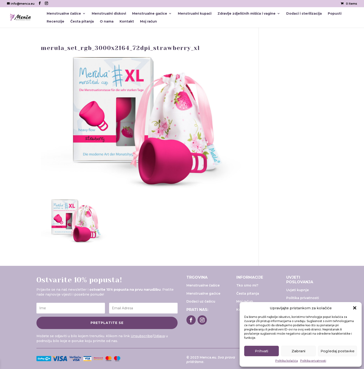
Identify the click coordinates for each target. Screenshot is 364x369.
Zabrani (298, 351)
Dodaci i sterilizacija (304, 14)
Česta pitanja (82, 21)
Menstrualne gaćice (149, 14)
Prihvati (261, 351)
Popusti (334, 14)
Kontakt (127, 21)
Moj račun (148, 21)
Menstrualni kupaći (194, 14)
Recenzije (55, 21)
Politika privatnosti (313, 360)
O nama (107, 21)
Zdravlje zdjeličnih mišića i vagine (247, 14)
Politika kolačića (286, 360)
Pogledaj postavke (337, 351)
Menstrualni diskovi (109, 14)
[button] (354, 308)
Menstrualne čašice (64, 14)
